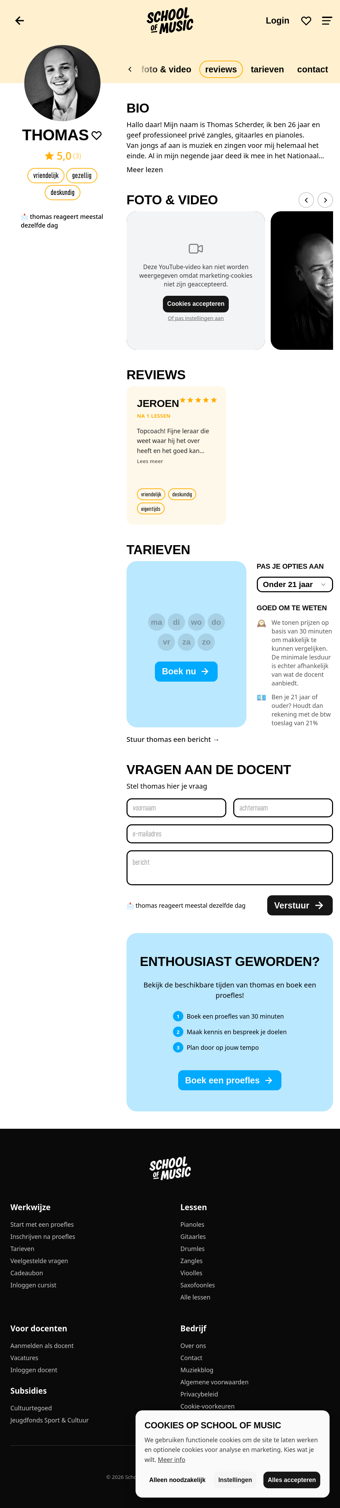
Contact (191, 1358)
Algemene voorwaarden (215, 1382)
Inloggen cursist (33, 1285)
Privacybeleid (199, 1394)
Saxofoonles (198, 1285)
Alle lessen (195, 1297)
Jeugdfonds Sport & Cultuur (49, 1420)
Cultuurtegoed (31, 1408)
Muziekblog (197, 1370)
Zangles (192, 1261)
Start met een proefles (42, 1224)
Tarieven (267, 69)
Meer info (171, 1459)
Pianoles (192, 1224)
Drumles (193, 1248)
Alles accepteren (292, 1479)
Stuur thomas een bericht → (173, 739)
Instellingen (235, 1479)
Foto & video (166, 69)
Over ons (193, 1345)
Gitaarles (193, 1236)
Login (277, 20)
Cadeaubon (26, 1273)
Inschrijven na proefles (42, 1236)
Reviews (221, 69)
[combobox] (295, 584)
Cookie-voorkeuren (208, 1406)
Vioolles (191, 1273)
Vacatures (24, 1358)
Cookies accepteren (195, 303)
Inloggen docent (33, 1370)
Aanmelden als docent (42, 1345)
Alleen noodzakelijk (177, 1479)
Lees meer (150, 461)
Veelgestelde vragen (39, 1261)
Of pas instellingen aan (196, 317)
